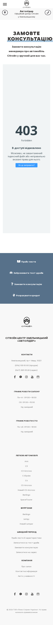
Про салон (26, 566)
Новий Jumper (26, 524)
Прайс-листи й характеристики (26, 538)
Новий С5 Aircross (26, 490)
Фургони (26, 508)
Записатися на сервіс (26, 552)
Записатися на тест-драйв (26, 543)
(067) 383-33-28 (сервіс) (26, 370)
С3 (26, 466)
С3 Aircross (26, 471)
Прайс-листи (26, 261)
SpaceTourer (26, 499)
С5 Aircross (26, 485)
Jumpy (26, 519)
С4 (26, 480)
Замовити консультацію (26, 547)
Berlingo (26, 495)
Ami (26, 461)
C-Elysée (26, 476)
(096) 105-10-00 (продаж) (26, 365)
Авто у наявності (26, 576)
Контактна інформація (26, 571)
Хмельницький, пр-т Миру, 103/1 (26, 360)
